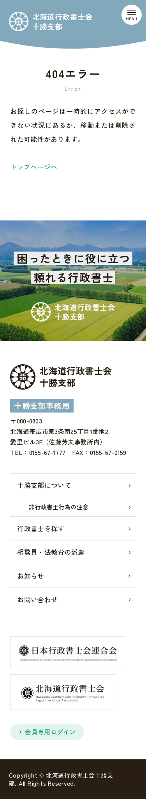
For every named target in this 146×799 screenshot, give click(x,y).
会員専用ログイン (50, 731)
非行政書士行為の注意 (58, 507)
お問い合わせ (37, 599)
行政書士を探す (40, 528)
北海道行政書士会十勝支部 (62, 21)
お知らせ (30, 575)
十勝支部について (44, 485)
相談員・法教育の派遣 (50, 552)
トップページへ (33, 166)
